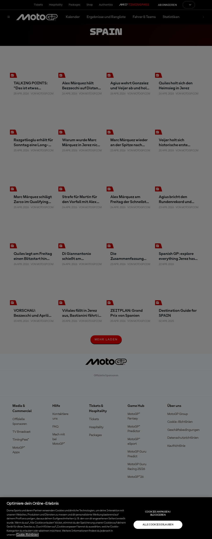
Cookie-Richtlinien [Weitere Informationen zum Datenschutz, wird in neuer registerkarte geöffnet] (27, 534)
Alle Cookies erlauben (158, 524)
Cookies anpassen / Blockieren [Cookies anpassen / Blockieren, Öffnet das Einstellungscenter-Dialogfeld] (158, 513)
